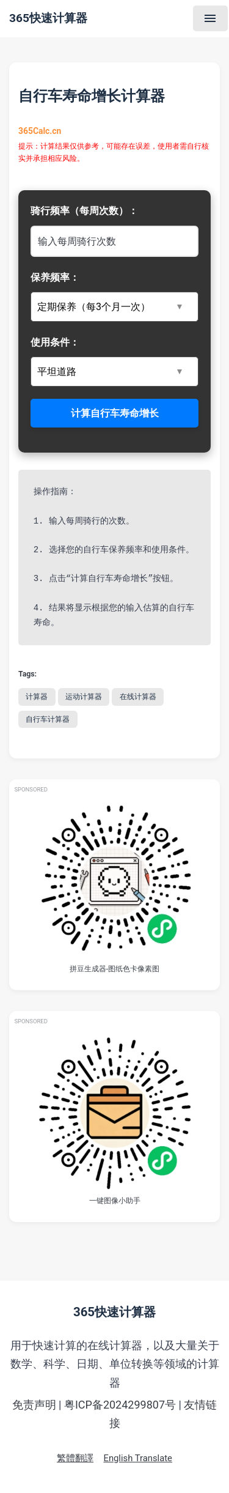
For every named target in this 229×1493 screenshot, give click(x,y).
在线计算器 (138, 696)
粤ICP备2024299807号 (120, 1404)
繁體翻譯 (75, 1458)
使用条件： (55, 342)
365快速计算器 (48, 18)
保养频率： (55, 277)
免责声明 (34, 1404)
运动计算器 (83, 696)
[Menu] (210, 18)
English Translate (137, 1458)
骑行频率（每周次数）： (84, 211)
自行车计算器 (48, 719)
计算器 (37, 696)
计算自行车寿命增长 (115, 413)
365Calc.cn (40, 131)
